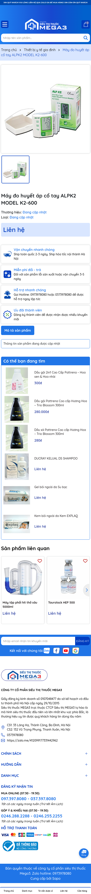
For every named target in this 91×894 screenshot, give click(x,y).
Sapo (56, 878)
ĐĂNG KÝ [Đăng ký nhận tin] (82, 641)
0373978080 (15, 735)
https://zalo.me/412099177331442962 (32, 740)
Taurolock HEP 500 (61, 602)
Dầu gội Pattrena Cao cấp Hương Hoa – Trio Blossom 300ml (60, 403)
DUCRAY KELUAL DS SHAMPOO (55, 458)
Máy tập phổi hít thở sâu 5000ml (20, 605)
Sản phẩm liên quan (25, 548)
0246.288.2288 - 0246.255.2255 (31, 816)
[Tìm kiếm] (86, 38)
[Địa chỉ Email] (45, 641)
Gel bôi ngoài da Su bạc (50, 487)
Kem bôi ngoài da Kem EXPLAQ (56, 516)
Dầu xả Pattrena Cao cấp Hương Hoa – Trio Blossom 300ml (60, 432)
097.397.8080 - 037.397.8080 (28, 798)
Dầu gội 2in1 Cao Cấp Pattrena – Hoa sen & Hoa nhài (59, 375)
